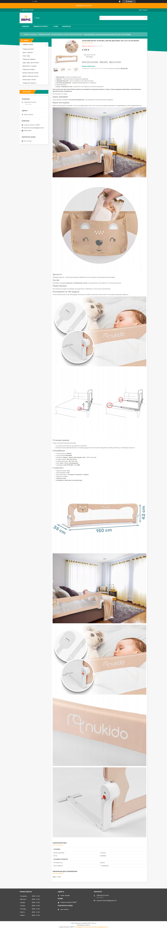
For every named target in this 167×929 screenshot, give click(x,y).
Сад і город (26, 56)
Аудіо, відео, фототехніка (31, 62)
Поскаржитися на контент (83, 927)
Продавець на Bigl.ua (83, 925)
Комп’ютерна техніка (29, 79)
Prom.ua (93, 923)
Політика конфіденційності (100, 927)
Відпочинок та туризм (29, 66)
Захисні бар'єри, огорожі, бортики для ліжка (67, 34)
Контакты (66, 26)
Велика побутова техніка (30, 73)
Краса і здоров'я (28, 52)
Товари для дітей (44, 34)
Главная (25, 26)
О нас (55, 26)
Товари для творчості (29, 83)
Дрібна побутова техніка (30, 76)
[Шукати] (145, 18)
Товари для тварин (29, 69)
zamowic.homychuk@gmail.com (34, 128)
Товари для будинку (29, 59)
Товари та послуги (30, 34)
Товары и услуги (40, 26)
